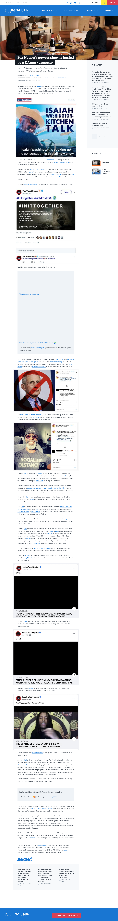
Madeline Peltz (60, 78)
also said (23, 493)
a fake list (39, 473)
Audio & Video (92, 11)
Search (104, 3)
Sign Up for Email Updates (66, 915)
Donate (112, 3)
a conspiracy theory (39, 367)
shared (28, 497)
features (39, 86)
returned (56, 177)
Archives (109, 11)
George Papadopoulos (61, 162)
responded (39, 481)
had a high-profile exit (37, 169)
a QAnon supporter (30, 184)
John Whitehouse (34, 75)
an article (26, 765)
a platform (33, 808)
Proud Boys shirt (23, 511)
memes (52, 362)
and (72, 359)
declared (37, 543)
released (66, 850)
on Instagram (33, 362)
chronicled (31, 838)
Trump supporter (56, 174)
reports (30, 172)
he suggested (66, 519)
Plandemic (35, 417)
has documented (42, 833)
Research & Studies (72, 11)
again (69, 359)
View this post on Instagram (29, 294)
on (57, 359)
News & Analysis (49, 11)
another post (35, 511)
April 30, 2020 (52, 797)
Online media (9, 2)
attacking (58, 362)
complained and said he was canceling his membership (46, 488)
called (25, 760)
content (40, 753)
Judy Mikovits (28, 558)
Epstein (24, 2)
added (32, 499)
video (57, 531)
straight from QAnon (62, 476)
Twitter (61, 359)
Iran (18, 2)
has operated (42, 845)
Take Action (93, 3)
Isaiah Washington (37, 348)
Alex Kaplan (48, 78)
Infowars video (46, 548)
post (25, 473)
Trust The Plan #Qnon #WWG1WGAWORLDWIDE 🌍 (37, 343)
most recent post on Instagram (30, 415)
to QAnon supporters (45, 808)
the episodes (50, 160)
